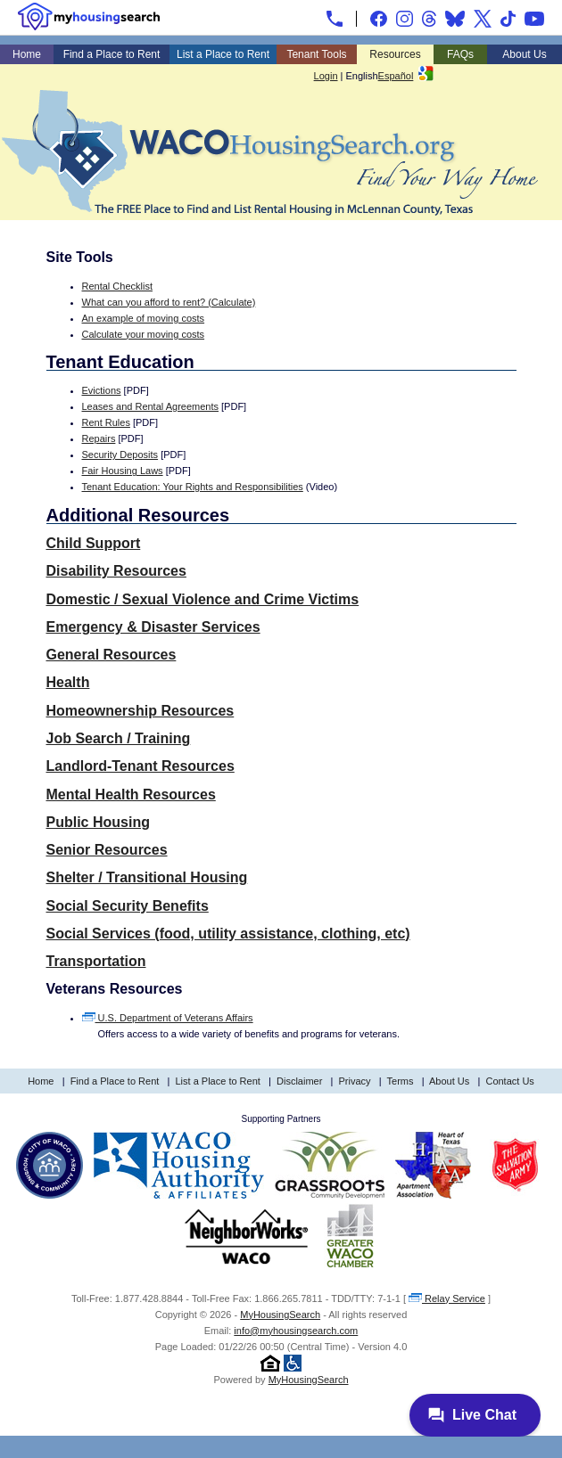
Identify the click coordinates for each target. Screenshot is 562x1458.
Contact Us (509, 1081)
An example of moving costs (143, 318)
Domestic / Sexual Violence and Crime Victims (203, 599)
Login (326, 75)
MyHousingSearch (280, 1314)
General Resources (111, 654)
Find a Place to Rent (112, 54)
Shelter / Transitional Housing (147, 877)
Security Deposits (120, 454)
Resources (394, 54)
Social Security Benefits (127, 905)
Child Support (93, 543)
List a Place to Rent (223, 54)
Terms (400, 1081)
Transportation (96, 961)
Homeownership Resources (140, 710)
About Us (524, 54)
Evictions (101, 390)
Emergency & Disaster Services (153, 627)
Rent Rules (106, 422)
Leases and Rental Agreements (150, 406)
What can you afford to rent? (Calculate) (169, 302)
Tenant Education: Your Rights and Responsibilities (192, 486)
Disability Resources (116, 570)
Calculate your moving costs (143, 334)
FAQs (460, 54)
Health (68, 682)
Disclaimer (299, 1081)
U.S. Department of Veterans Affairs (167, 1017)
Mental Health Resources (131, 794)
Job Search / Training (118, 738)
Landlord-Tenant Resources (140, 766)
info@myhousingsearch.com (296, 1330)
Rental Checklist (117, 286)
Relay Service (447, 1298)
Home (26, 54)
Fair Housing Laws (122, 470)
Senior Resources (107, 849)
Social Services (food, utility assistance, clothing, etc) (228, 933)
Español (396, 75)
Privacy (355, 1081)
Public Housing (98, 822)
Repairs (99, 438)
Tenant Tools (316, 54)
